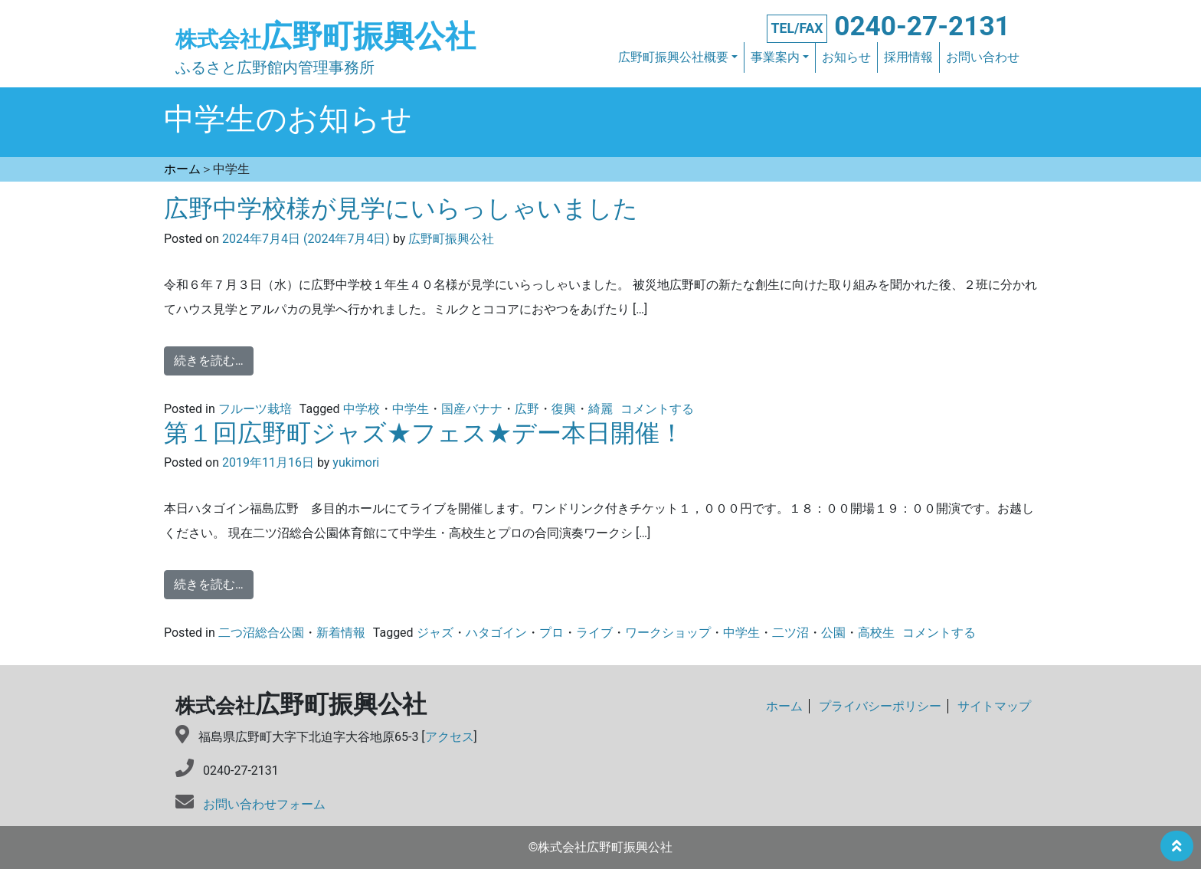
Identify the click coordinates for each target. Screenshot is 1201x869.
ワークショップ (668, 632)
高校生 (876, 632)
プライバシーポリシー (880, 706)
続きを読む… (209, 360)
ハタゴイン (496, 632)
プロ (551, 632)
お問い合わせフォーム (264, 804)
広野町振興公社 (325, 36)
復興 (563, 409)
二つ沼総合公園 (261, 632)
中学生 (410, 409)
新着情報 (340, 632)
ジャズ (435, 632)
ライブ (594, 632)
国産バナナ (471, 409)
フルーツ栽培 (255, 409)
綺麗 (600, 409)
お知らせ (846, 57)
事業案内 (775, 57)
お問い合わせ (982, 57)
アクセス (449, 737)
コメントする (657, 409)
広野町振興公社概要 (673, 57)
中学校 (361, 409)
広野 (527, 409)
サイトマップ (994, 706)
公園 (833, 632)
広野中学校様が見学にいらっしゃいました (401, 208)
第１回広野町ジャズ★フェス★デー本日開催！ (424, 433)
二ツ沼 (790, 632)
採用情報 (908, 57)
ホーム (784, 706)
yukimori (354, 462)
